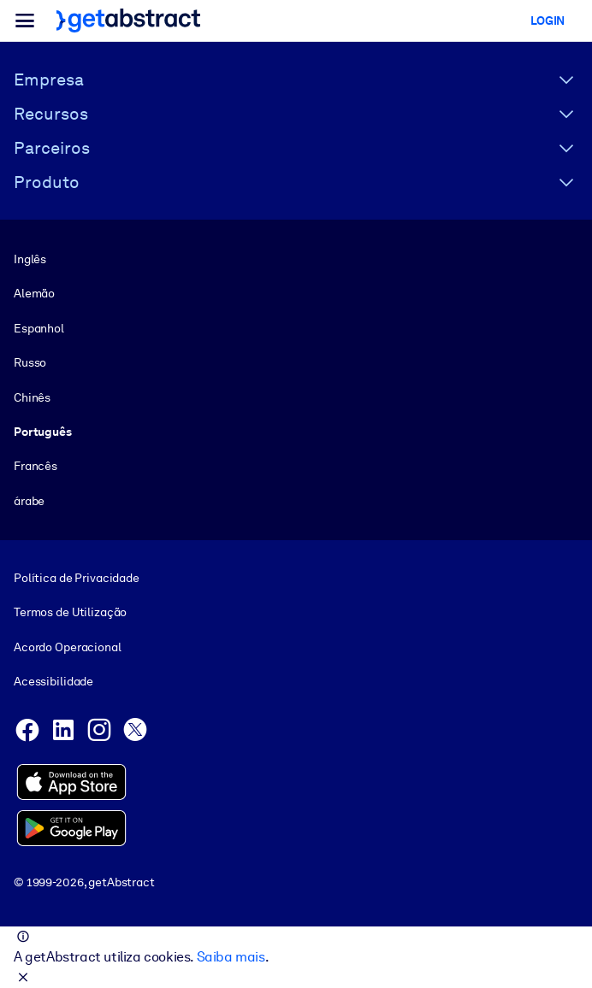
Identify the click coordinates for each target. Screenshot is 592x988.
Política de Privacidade (76, 578)
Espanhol (39, 328)
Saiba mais (231, 957)
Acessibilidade (53, 681)
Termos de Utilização (70, 613)
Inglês (30, 259)
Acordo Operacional (67, 647)
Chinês (32, 397)
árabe (29, 501)
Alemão (34, 293)
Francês (35, 466)
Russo (30, 362)
